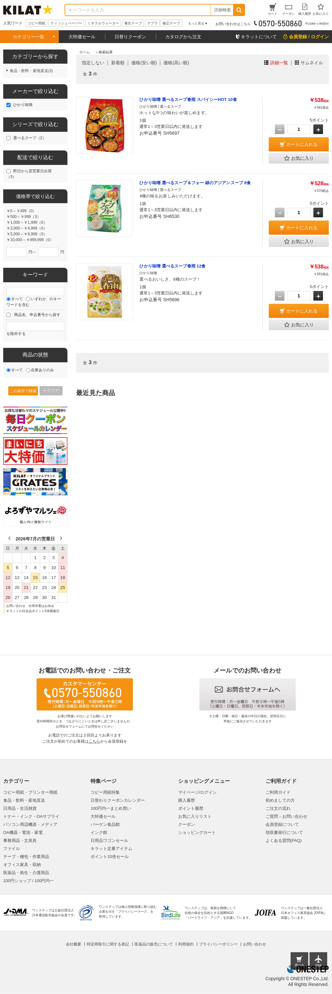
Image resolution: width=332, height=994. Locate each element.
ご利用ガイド (278, 792)
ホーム (84, 52)
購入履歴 (186, 800)
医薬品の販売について (154, 944)
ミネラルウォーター (103, 23)
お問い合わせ (254, 944)
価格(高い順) (176, 62)
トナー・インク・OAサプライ (31, 816)
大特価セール (81, 36)
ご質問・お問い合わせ (286, 816)
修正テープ (171, 23)
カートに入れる (302, 144)
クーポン (186, 824)
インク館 (99, 832)
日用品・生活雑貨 (20, 808)
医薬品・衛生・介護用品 (26, 872)
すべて (17, 299)
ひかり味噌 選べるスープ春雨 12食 (172, 266)
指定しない (93, 62)
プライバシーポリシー (218, 944)
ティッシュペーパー (66, 23)
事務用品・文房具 (20, 840)
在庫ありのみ (42, 370)
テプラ (152, 23)
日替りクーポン (130, 36)
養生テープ (133, 23)
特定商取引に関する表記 (108, 944)
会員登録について (282, 824)
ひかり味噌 (22, 105)
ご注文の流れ (278, 808)
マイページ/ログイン (197, 792)
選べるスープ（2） (29, 138)
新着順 (118, 62)
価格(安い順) (144, 62)
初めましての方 (280, 800)
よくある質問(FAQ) (284, 840)
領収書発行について (284, 832)
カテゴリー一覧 (28, 36)
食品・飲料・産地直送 (24, 800)
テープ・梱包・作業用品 (26, 856)
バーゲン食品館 (105, 824)
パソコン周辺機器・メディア (30, 824)
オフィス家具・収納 (22, 864)
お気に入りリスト (195, 816)
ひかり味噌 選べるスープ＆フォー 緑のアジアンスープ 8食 (195, 182)
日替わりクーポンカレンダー (118, 800)
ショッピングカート (197, 832)
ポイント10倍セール (109, 856)
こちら (94, 741)
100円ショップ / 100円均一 (28, 880)
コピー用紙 (36, 23)
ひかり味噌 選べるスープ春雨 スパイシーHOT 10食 (188, 99)
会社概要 (73, 944)
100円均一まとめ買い (111, 808)
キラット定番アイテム (111, 848)
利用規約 (186, 944)
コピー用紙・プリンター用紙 (30, 792)
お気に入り (299, 158)
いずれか (38, 299)
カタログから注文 (183, 36)
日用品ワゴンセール (109, 840)
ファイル (11, 848)
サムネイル (312, 62)
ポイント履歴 (190, 808)
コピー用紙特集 (105, 792)
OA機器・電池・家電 (23, 832)
